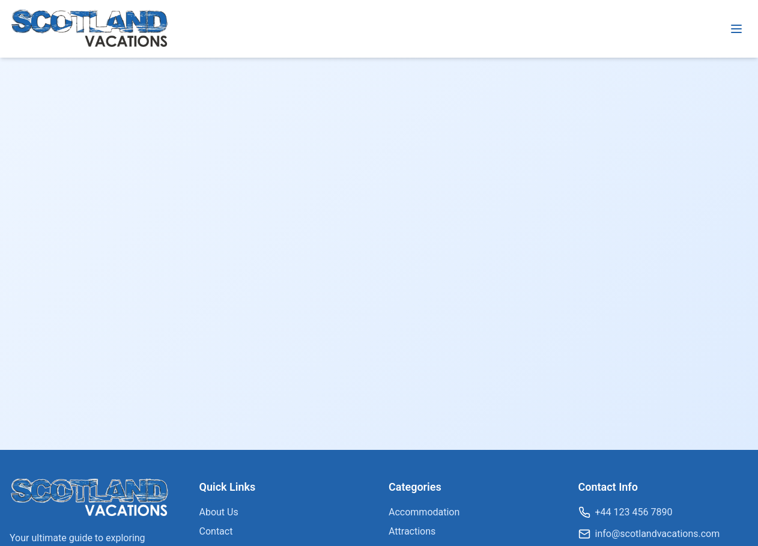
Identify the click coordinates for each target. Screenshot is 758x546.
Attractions (412, 531)
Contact (216, 531)
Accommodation (424, 512)
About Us (218, 512)
